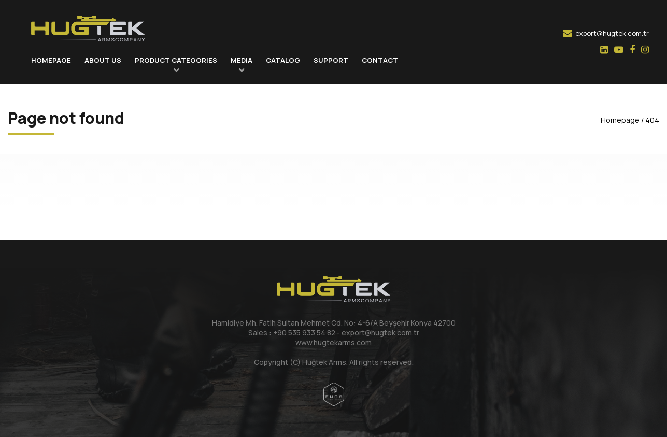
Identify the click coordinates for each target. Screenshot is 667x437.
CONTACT (380, 60)
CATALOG (283, 60)
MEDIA (241, 60)
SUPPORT (331, 60)
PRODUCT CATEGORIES (176, 60)
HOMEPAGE (51, 60)
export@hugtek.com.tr (606, 33)
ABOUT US (102, 60)
